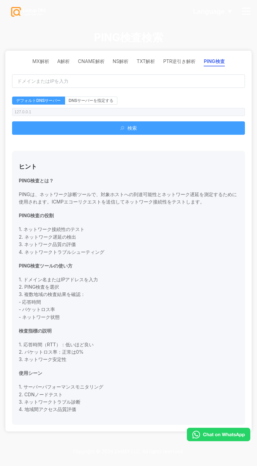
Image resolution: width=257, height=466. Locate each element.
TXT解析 (146, 61)
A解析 (63, 61)
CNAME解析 (91, 61)
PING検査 (214, 61)
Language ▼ (213, 11)
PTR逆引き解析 (179, 61)
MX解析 (40, 61)
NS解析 (121, 61)
